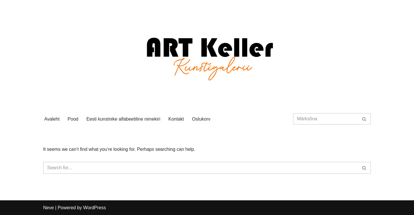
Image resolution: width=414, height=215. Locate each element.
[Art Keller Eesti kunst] (207, 54)
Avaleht (52, 119)
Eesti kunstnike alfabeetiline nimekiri (123, 119)
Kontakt (176, 119)
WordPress (94, 207)
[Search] (325, 119)
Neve (48, 207)
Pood (73, 119)
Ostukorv (201, 119)
